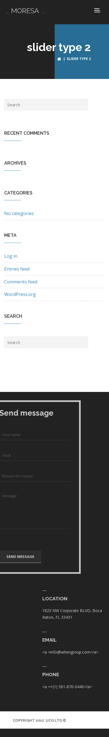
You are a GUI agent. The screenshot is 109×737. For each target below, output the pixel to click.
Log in (10, 256)
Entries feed (16, 269)
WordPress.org (20, 294)
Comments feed (20, 282)
